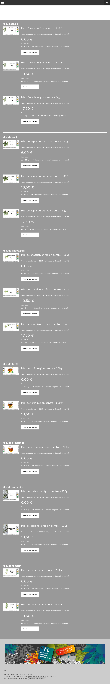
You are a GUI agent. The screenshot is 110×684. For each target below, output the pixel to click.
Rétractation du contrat (37, 678)
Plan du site (23, 678)
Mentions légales (9, 674)
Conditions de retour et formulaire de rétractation (20, 676)
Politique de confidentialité (47, 676)
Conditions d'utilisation (24, 674)
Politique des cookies (11, 678)
